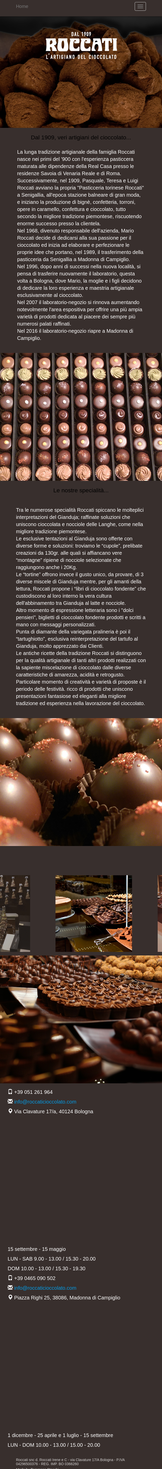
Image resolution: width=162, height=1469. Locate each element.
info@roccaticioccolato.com (45, 1102)
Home (22, 6)
